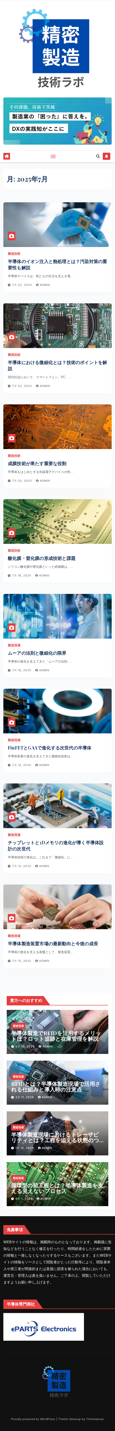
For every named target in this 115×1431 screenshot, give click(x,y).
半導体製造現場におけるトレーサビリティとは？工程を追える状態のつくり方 (55, 1140)
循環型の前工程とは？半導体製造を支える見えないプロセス (57, 1188)
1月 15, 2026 (25, 1148)
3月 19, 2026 (25, 1046)
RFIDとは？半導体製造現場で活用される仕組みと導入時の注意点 (55, 1086)
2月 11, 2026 (25, 1097)
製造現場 (14, 645)
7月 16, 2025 (22, 670)
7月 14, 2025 (22, 765)
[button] (98, 156)
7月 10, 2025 (22, 960)
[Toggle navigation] (53, 156)
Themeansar (95, 1419)
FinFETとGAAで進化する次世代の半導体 (49, 748)
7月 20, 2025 (22, 480)
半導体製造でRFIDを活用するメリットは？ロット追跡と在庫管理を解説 (56, 1035)
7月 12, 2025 (22, 866)
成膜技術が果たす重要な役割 (37, 463)
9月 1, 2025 (24, 1198)
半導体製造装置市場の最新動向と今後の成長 (53, 943)
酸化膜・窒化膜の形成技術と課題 (41, 558)
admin (43, 285)
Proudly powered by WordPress (33, 1419)
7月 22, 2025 (22, 285)
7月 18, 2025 (22, 575)
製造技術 (14, 253)
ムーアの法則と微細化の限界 (37, 653)
